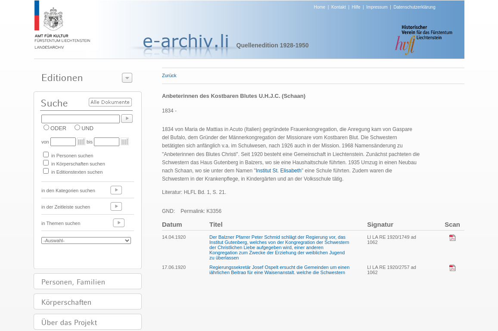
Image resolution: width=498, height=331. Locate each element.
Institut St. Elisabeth (279, 171)
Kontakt (338, 7)
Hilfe (356, 7)
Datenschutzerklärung (414, 7)
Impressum (376, 7)
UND (87, 128)
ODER (58, 128)
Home (320, 7)
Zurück (169, 75)
